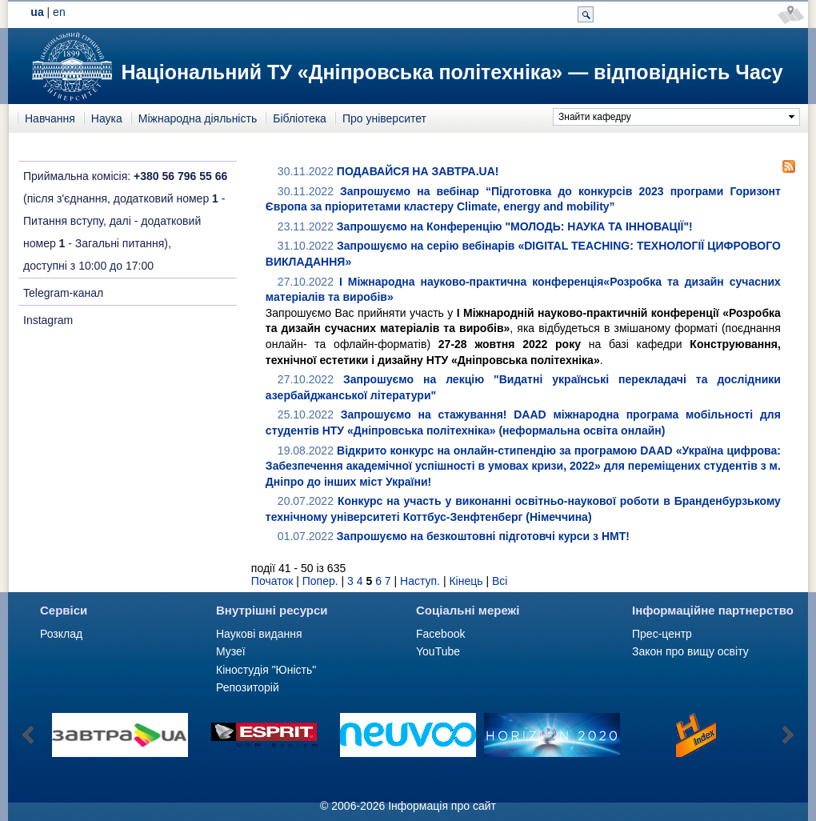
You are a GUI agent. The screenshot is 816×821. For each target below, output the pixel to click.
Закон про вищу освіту (690, 651)
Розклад (61, 633)
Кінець (465, 581)
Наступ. (420, 581)
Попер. (320, 581)
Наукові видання (259, 633)
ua (36, 12)
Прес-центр (662, 633)
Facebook (440, 633)
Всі (499, 581)
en (59, 12)
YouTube (438, 651)
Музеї (231, 651)
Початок (272, 581)
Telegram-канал (63, 292)
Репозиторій (247, 687)
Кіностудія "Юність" (266, 669)
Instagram (48, 320)
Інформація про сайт (442, 805)
